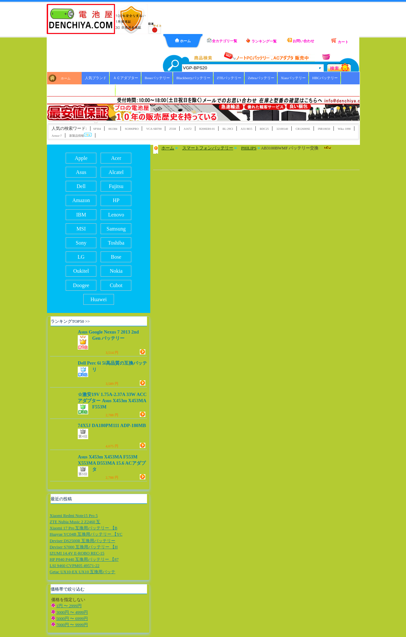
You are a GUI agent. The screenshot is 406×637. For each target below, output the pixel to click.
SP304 (97, 128)
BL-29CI (227, 128)
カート (340, 41)
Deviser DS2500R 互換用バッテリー (82, 541)
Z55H (172, 128)
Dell (81, 186)
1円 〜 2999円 (68, 606)
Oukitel (81, 271)
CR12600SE (303, 128)
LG (81, 257)
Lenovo (116, 214)
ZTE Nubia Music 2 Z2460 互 (75, 522)
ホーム (183, 40)
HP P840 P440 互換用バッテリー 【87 (84, 559)
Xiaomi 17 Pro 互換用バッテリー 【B (83, 528)
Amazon (81, 200)
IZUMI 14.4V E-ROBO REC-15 (77, 553)
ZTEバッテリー (229, 78)
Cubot (116, 285)
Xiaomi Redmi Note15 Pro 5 (74, 515)
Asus (81, 172)
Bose (116, 257)
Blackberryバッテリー (193, 78)
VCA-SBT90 (154, 128)
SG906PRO (131, 128)
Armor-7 (57, 135)
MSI (81, 229)
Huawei (98, 299)
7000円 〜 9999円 (72, 625)
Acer (116, 158)
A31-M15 (246, 128)
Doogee (81, 285)
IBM (81, 214)
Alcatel (115, 172)
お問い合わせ (301, 40)
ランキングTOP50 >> (70, 321)
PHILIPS (248, 148)
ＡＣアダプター (125, 78)
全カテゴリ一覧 (222, 40)
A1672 (187, 128)
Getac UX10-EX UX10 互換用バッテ (82, 572)
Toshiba (116, 243)
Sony (81, 243)
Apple (81, 158)
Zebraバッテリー (261, 78)
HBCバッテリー (325, 78)
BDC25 (264, 128)
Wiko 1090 (344, 128)
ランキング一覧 (261, 40)
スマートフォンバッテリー (207, 148)
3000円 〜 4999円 (72, 612)
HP (116, 200)
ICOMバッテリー (98, 90)
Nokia (116, 271)
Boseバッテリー (157, 78)
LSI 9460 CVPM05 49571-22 (75, 565)
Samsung (116, 229)
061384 (112, 128)
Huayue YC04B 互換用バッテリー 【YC (86, 534)
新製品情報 (80, 135)
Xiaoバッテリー (293, 78)
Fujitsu (116, 186)
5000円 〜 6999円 (72, 618)
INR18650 (324, 128)
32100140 (282, 128)
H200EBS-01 (207, 128)
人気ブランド (95, 78)
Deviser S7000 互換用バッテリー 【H (84, 547)
